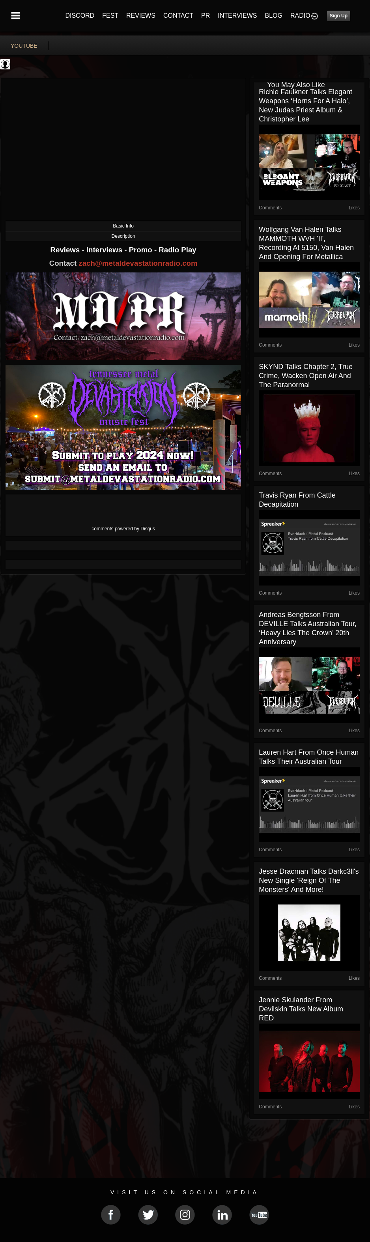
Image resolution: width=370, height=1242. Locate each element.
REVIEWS (140, 15)
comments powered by (123, 528)
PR (205, 15)
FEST (110, 15)
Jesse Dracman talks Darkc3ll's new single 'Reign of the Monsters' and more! (309, 880)
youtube (24, 46)
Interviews (105, 250)
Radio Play (177, 250)
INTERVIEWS (237, 15)
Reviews (66, 250)
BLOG (273, 15)
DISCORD (79, 15)
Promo (141, 250)
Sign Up (339, 16)
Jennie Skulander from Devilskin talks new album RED (301, 1009)
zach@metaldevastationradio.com (137, 263)
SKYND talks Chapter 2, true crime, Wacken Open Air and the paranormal (306, 376)
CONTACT (178, 15)
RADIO (300, 15)
